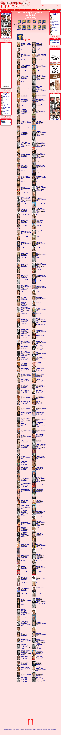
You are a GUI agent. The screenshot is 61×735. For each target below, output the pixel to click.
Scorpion (24, 29)
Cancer (34, 23)
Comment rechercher (39, 729)
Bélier (19, 23)
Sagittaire (28, 29)
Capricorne (34, 29)
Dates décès (10, 729)
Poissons (44, 29)
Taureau (24, 23)
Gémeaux (29, 23)
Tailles (23, 729)
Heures (44, 729)
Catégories (26, 729)
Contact (46, 729)
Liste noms (13, 729)
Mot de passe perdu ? (51, 7)
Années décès (6, 729)
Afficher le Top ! (5, 37)
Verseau (39, 29)
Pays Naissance (30, 729)
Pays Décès (34, 729)
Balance (19, 29)
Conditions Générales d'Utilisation (52, 729)
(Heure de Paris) (6, 87)
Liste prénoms (17, 729)
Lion (39, 23)
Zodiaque (21, 729)
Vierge (44, 23)
